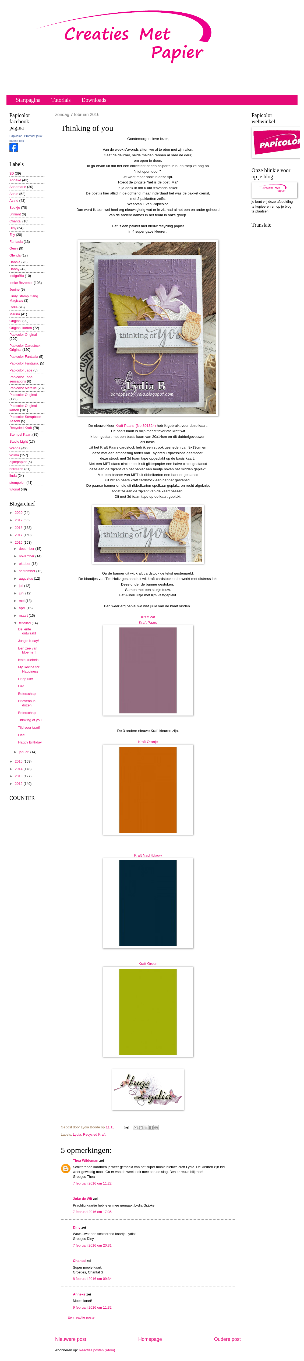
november (27, 556)
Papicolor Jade (20, 370)
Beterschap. (27, 694)
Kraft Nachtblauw (148, 855)
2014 (19, 769)
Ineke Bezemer (21, 283)
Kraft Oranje (148, 742)
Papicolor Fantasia (23, 357)
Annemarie (17, 187)
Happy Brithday (30, 742)
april (22, 608)
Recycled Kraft (94, 1134)
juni (22, 593)
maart (24, 615)
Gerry (13, 248)
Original (15, 321)
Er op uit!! (25, 679)
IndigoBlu (16, 276)
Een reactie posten (82, 1317)
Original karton (20, 328)
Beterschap (27, 713)
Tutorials (61, 100)
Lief (21, 686)
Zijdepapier (18, 462)
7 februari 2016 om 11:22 (92, 1183)
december (27, 549)
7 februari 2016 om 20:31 (92, 1245)
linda (13, 476)
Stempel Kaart (20, 434)
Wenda (14, 448)
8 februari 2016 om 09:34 (92, 1279)
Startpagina (28, 100)
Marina (14, 314)
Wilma (14, 455)
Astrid (13, 200)
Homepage (150, 1339)
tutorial (14, 489)
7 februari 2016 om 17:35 (92, 1212)
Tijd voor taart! (29, 727)
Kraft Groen (148, 964)
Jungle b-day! (28, 641)
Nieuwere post (70, 1339)
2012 (19, 784)
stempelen (17, 483)
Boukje (14, 207)
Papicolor (15, 136)
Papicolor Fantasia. (24, 363)
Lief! (21, 735)
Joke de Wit (82, 1199)
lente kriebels (28, 660)
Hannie (14, 262)
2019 (19, 520)
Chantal (79, 1261)
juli (21, 586)
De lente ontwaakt (27, 631)
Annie (13, 194)
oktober (25, 564)
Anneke (79, 1294)
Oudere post (227, 1339)
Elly (12, 235)
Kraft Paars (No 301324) (135, 426)
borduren (16, 469)
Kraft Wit (148, 617)
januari (24, 752)
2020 (19, 513)
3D (11, 173)
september (27, 571)
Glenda (15, 255)
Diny (76, 1227)
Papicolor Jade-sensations (21, 379)
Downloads (94, 100)
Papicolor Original (23, 335)
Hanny (14, 269)
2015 (19, 761)
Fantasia (16, 242)
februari (25, 623)
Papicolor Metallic (23, 388)
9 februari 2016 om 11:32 (92, 1307)
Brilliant (15, 214)
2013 (19, 776)
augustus (26, 578)
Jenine (14, 289)
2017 (19, 535)
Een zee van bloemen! (27, 650)
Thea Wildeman (85, 1160)
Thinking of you (29, 720)
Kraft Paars (148, 622)
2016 (19, 542)
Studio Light (18, 441)
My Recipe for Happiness (28, 669)
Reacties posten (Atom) (97, 1350)
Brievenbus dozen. (26, 703)
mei (22, 601)
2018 (19, 528)
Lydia (77, 1134)
